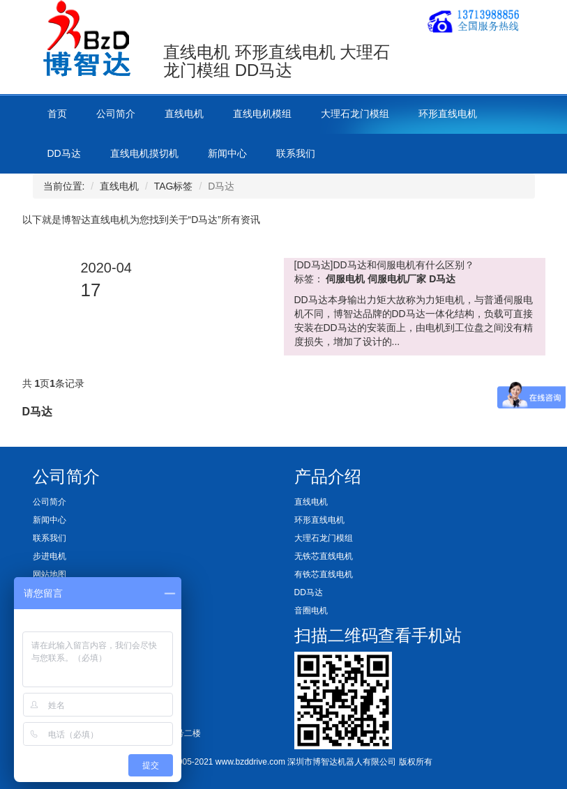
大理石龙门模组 (355, 113)
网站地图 (49, 574)
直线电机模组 (262, 113)
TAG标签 (173, 186)
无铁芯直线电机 (323, 556)
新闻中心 (227, 153)
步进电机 (49, 556)
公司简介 (115, 113)
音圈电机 (311, 610)
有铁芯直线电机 (323, 574)
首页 (57, 113)
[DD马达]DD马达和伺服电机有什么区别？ (384, 264)
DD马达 (64, 153)
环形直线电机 (447, 113)
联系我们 (295, 153)
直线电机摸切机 (144, 153)
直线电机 (184, 113)
